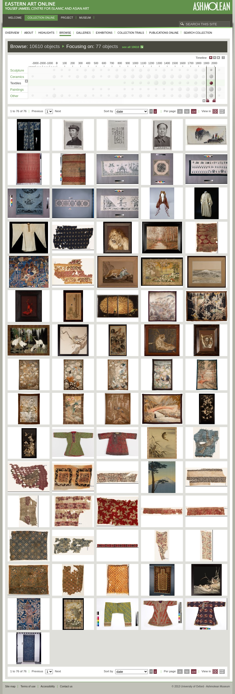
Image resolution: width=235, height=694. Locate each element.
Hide (218, 57)
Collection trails (131, 32)
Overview (12, 32)
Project (67, 17)
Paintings (17, 89)
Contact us (66, 686)
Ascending (151, 111)
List (222, 111)
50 (187, 111)
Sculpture (17, 70)
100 (194, 111)
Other (14, 96)
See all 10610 (130, 47)
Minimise (214, 57)
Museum (85, 17)
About (28, 32)
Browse (65, 32)
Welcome (15, 17)
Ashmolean (211, 6)
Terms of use (28, 686)
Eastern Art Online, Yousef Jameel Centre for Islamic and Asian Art (48, 6)
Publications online (164, 32)
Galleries (83, 32)
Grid (215, 111)
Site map (10, 686)
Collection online (41, 17)
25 (180, 111)
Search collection (198, 32)
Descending (155, 111)
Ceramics (17, 77)
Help (223, 57)
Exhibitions (104, 32)
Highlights (46, 32)
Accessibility (48, 686)
